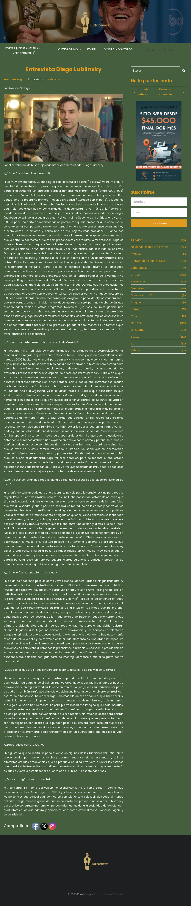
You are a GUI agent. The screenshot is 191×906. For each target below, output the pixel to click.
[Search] (155, 70)
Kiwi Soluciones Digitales (108, 894)
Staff (91, 49)
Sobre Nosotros (118, 49)
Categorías (69, 49)
